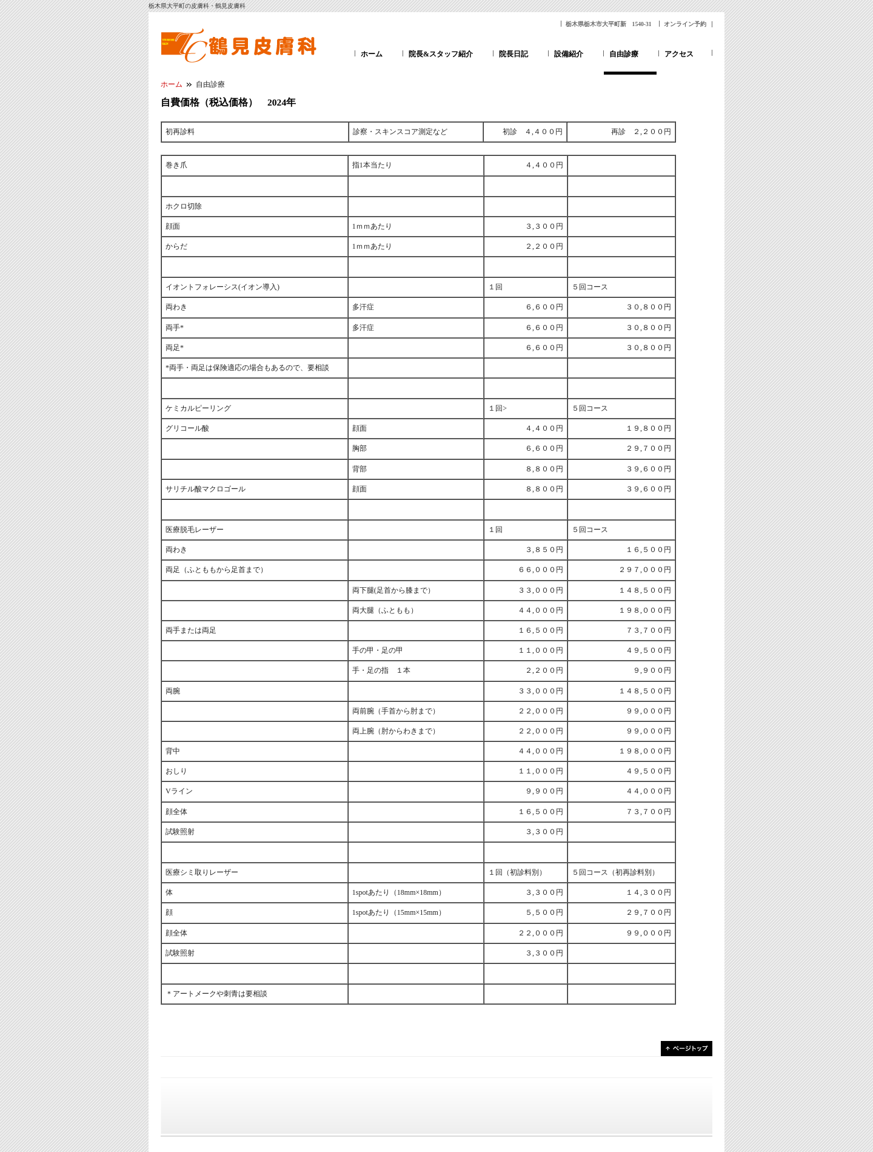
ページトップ (686, 1048)
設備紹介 (568, 54)
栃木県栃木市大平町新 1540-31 (609, 24)
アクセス (679, 54)
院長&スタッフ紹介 (441, 54)
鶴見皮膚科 (239, 45)
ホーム (372, 54)
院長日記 (513, 54)
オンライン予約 (685, 24)
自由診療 (623, 54)
